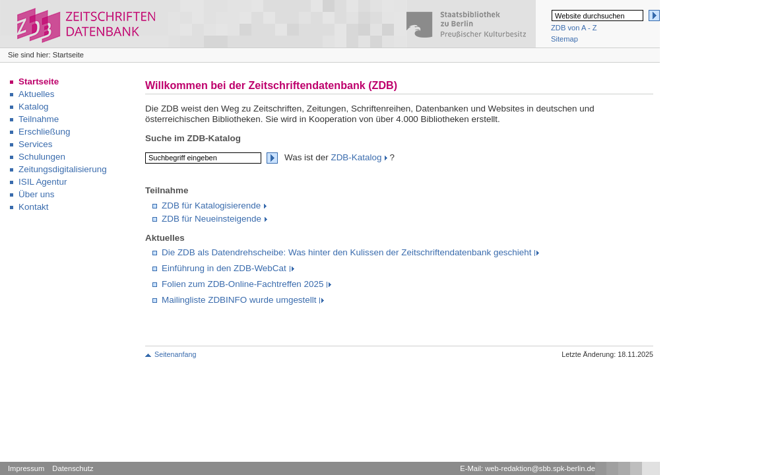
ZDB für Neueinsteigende (211, 219)
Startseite (38, 81)
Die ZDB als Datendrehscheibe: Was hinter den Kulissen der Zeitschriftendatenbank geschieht (346, 252)
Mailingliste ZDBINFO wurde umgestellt (239, 300)
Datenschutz (72, 468)
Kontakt (33, 207)
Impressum (26, 468)
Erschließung (44, 132)
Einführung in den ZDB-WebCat (224, 268)
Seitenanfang (175, 354)
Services (35, 144)
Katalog (33, 106)
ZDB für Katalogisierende (211, 205)
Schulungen (41, 157)
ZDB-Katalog (356, 157)
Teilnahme (38, 119)
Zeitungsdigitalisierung (62, 169)
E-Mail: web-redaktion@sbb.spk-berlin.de (527, 468)
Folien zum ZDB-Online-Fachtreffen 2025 (242, 284)
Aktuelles (36, 94)
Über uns (36, 194)
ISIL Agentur (42, 182)
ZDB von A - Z (574, 28)
